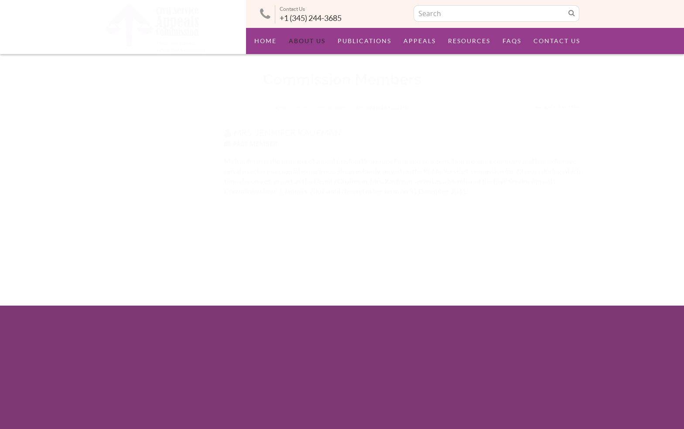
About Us (307, 41)
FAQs (512, 41)
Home (265, 41)
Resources (469, 41)
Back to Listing (559, 99)
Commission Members (320, 99)
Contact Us (557, 41)
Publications (364, 41)
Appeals (420, 41)
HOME (280, 99)
